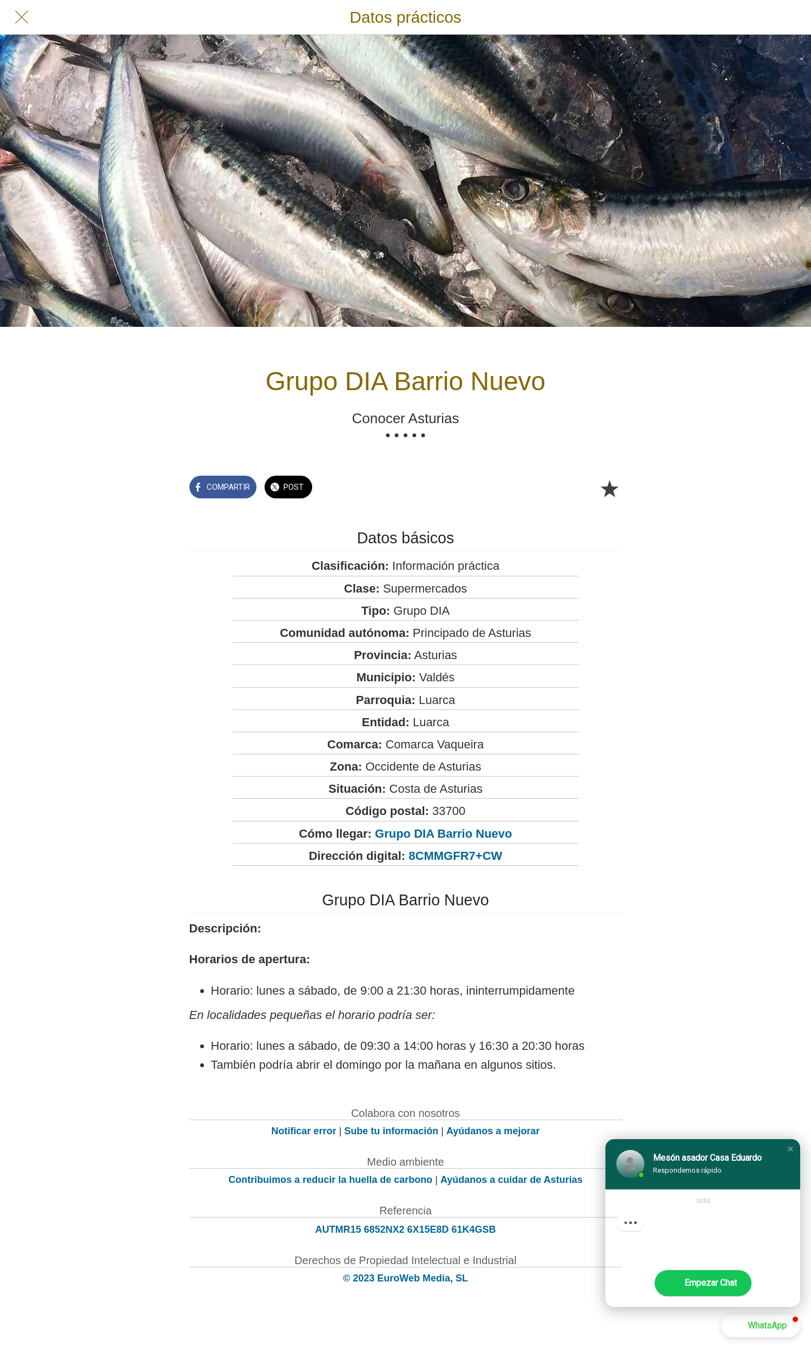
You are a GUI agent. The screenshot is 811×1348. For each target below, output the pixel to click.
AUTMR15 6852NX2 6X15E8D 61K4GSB (405, 1229)
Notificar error (304, 1131)
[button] (790, 1148)
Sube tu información (391, 1131)
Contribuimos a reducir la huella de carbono (330, 1179)
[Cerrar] (21, 17)
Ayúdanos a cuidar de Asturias (511, 1179)
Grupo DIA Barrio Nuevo (443, 833)
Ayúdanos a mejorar (492, 1131)
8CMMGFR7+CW (455, 856)
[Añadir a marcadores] (609, 488)
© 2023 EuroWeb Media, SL (405, 1278)
